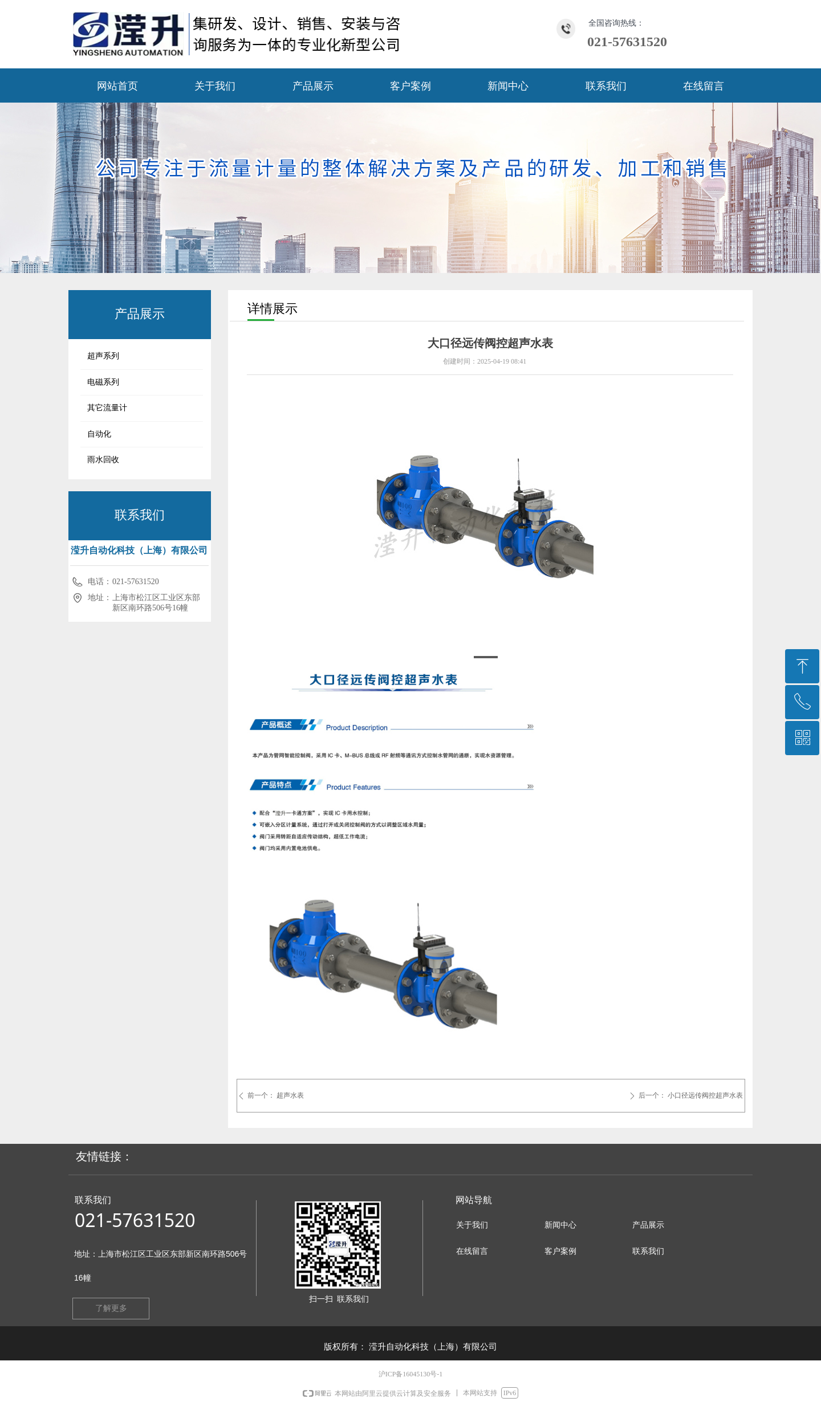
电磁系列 (103, 382)
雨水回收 (103, 459)
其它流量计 (107, 408)
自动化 (99, 434)
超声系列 (103, 356)
